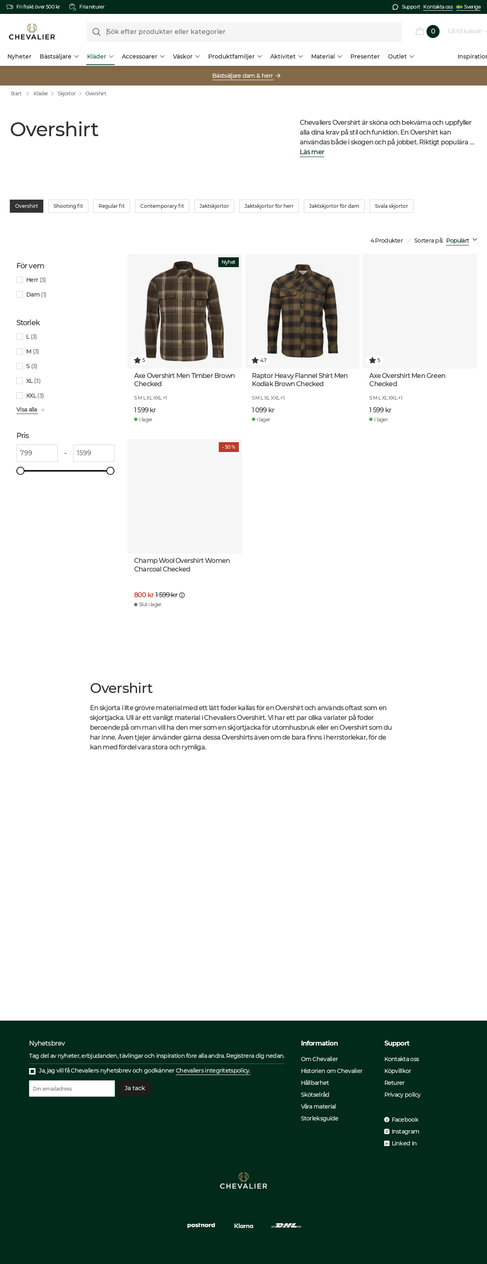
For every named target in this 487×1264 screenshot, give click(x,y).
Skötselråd (315, 1094)
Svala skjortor (391, 206)
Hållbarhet (315, 1082)
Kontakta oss (438, 7)
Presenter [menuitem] (365, 56)
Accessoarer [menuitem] (143, 56)
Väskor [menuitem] (186, 56)
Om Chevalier (319, 1059)
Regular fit (112, 206)
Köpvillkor (397, 1071)
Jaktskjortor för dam (334, 206)
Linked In (404, 1143)
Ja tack (135, 1088)
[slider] (20, 471)
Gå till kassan (465, 31)
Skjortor (66, 93)
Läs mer (312, 152)
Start (22, 94)
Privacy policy (402, 1094)
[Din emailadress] (72, 1088)
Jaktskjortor (214, 206)
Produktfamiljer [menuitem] (235, 56)
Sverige (468, 7)
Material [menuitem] (326, 56)
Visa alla (27, 409)
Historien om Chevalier (332, 1071)
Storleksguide (320, 1118)
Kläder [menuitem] (100, 56)
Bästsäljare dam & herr (243, 75)
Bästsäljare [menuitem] (59, 56)
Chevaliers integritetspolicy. (213, 1070)
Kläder (41, 93)
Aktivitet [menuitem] (286, 56)
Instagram (406, 1131)
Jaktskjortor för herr (269, 206)
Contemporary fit (162, 206)
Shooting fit (68, 206)
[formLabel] (244, 32)
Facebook (405, 1119)
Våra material (318, 1106)
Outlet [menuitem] (401, 56)
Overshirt (95, 93)
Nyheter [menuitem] (19, 56)
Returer (394, 1082)
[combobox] (463, 240)
